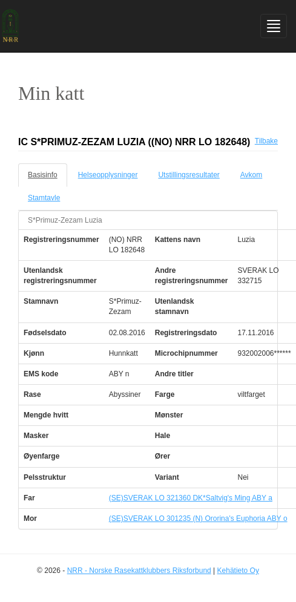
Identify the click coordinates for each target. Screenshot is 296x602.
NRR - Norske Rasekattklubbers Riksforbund (139, 570)
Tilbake (266, 141)
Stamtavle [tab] (44, 198)
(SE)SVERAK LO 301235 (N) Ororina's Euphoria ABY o (198, 518)
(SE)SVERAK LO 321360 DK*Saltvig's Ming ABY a (190, 498)
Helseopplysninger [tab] (108, 175)
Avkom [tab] (251, 175)
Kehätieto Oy (238, 570)
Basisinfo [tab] (43, 175)
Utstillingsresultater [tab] (188, 175)
